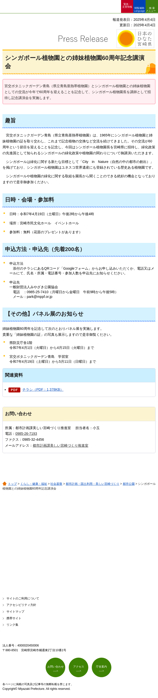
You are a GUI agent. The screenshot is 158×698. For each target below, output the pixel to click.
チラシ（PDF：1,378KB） (42, 389)
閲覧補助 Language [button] (139, 9)
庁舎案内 (101, 666)
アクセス (78, 666)
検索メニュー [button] (151, 9)
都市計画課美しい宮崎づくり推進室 (60, 445)
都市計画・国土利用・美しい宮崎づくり (92, 484)
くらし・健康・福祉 (33, 484)
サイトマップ (15, 611)
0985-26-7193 (26, 434)
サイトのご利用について (22, 598)
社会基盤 (56, 484)
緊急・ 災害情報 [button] (127, 5)
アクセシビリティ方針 (21, 605)
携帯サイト (13, 618)
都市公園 (129, 484)
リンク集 (12, 624)
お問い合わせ (55, 666)
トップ (12, 484)
